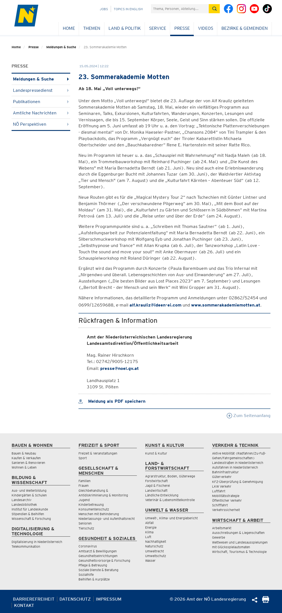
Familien (84, 481)
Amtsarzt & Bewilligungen (97, 551)
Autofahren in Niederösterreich (235, 467)
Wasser (150, 560)
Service (157, 28)
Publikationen (41, 101)
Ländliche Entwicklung (161, 495)
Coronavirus (87, 546)
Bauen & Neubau (24, 453)
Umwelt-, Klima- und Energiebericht (171, 518)
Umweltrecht (154, 551)
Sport (82, 458)
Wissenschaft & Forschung (31, 519)
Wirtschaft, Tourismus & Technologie (239, 552)
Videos (205, 28)
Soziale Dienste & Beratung (98, 570)
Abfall (149, 523)
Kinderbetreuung (91, 504)
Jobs (104, 9)
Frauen (83, 485)
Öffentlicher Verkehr (227, 500)
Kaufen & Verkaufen (26, 458)
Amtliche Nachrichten (41, 112)
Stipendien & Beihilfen (28, 514)
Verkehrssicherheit (226, 510)
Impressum (108, 599)
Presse (182, 28)
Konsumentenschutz (93, 509)
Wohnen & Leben (24, 467)
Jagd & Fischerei (157, 485)
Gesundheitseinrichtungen (98, 556)
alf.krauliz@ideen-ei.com (155, 305)
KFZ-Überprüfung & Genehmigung (237, 482)
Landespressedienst (41, 90)
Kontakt (24, 605)
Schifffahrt (220, 505)
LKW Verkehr (221, 486)
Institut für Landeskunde (30, 509)
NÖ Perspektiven (41, 124)
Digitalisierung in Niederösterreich (37, 542)
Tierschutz (86, 528)
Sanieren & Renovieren (28, 463)
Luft (148, 537)
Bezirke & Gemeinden (244, 28)
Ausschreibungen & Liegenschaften (238, 533)
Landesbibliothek (24, 504)
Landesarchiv (21, 500)
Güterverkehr (222, 477)
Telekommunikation (26, 546)
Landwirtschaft (156, 490)
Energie (150, 527)
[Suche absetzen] (214, 8)
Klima (149, 532)
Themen (91, 28)
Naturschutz (154, 546)
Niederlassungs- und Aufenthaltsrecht (106, 519)
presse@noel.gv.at (119, 368)
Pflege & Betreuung (92, 565)
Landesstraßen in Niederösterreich (237, 463)
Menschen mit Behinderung (98, 514)
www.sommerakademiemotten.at (225, 305)
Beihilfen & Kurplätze (94, 579)
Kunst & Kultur (156, 453)
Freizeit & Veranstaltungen (97, 453)
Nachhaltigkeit (155, 541)
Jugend (84, 500)
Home (69, 28)
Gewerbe (218, 537)
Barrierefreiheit (34, 599)
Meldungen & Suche (61, 47)
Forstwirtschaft (156, 481)
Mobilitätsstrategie (225, 496)
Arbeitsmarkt (221, 528)
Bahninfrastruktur (225, 472)
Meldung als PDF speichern (111, 401)
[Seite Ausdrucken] (265, 601)
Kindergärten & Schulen (29, 495)
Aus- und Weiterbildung (29, 490)
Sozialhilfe (86, 574)
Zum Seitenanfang (248, 415)
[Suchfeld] (180, 8)
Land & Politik (125, 28)
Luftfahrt (218, 491)
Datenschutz (75, 599)
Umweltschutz (155, 556)
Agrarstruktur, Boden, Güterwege (170, 476)
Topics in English (128, 9)
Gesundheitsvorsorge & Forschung (104, 560)
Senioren (85, 523)
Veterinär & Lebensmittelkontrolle (170, 500)
